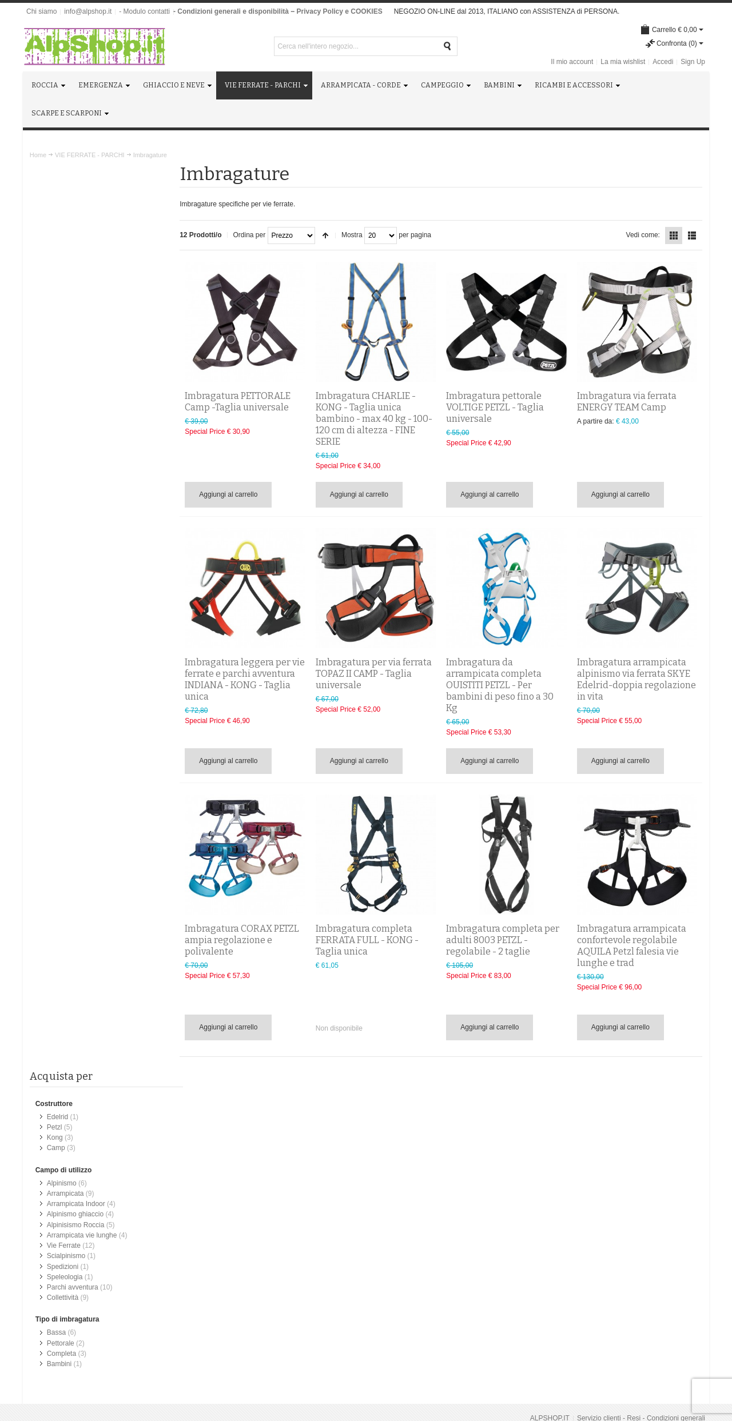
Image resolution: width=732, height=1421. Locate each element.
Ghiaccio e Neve (411, 1168)
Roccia (396, 1157)
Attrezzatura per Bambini (424, 1199)
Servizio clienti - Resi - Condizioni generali (641, 1099)
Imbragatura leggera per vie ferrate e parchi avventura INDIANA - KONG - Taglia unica (247, 678)
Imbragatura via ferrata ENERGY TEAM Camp (627, 400)
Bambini (59, 462)
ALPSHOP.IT (550, 1099)
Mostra (356, 235)
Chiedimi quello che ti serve (88, 1259)
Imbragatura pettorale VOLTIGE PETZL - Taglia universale (497, 406)
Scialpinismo (66, 355)
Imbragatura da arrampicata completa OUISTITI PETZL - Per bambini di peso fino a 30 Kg (502, 684)
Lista (692, 235)
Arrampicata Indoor (76, 304)
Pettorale (60, 441)
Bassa (56, 431)
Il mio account (572, 62)
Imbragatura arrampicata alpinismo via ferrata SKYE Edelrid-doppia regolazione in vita (637, 678)
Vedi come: (642, 235)
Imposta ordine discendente (329, 235)
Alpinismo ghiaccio (75, 314)
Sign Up (693, 62)
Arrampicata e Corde (417, 1178)
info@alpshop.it (88, 11)
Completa (61, 452)
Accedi (663, 62)
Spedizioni (62, 365)
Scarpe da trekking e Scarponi (432, 1219)
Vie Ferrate (64, 345)
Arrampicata (65, 293)
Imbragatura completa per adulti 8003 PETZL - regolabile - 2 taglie (505, 939)
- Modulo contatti (144, 11)
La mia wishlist (622, 62)
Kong (55, 238)
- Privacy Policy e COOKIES (337, 11)
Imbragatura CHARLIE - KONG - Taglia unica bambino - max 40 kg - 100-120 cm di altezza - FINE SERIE (377, 417)
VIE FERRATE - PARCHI (90, 154)
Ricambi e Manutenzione (424, 1209)
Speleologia (65, 376)
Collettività (62, 396)
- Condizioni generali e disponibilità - (233, 11)
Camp (56, 248)
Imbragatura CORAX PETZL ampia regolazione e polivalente (246, 939)
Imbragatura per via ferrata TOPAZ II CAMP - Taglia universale (377, 672)
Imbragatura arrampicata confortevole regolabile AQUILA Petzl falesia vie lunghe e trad (632, 944)
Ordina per (253, 235)
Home (38, 154)
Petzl (54, 227)
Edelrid (57, 217)
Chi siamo (41, 11)
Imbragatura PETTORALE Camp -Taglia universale (242, 400)
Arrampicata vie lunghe (82, 334)
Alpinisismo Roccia (76, 324)
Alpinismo (62, 283)
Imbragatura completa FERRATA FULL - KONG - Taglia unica (370, 939)
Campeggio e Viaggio (419, 1188)
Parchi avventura (72, 386)
